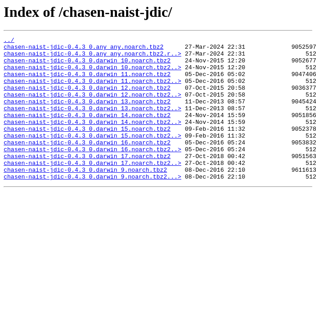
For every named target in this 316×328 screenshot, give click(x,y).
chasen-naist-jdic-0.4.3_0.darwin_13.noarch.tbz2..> (92, 123)
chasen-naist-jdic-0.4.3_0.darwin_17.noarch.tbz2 (87, 180)
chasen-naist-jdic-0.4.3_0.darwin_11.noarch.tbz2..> (92, 90)
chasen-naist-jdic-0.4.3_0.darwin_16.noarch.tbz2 (87, 164)
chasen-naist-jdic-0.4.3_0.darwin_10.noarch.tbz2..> (92, 74)
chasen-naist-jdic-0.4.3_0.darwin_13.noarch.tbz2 (87, 115)
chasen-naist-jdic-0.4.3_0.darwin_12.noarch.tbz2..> (92, 106)
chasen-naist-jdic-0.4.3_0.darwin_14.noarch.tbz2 (87, 131)
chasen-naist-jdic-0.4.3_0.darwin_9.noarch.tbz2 (85, 197)
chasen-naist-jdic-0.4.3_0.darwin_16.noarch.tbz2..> (92, 172)
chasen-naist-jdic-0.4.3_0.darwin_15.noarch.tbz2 (87, 148)
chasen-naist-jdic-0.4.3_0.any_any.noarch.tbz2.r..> (92, 57)
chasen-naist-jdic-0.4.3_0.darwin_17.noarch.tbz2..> (92, 188)
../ (9, 41)
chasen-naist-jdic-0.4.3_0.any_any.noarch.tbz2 (83, 49)
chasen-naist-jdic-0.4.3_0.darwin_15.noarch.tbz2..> (92, 156)
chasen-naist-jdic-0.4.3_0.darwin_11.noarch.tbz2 (87, 82)
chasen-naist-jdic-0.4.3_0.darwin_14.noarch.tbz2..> (92, 139)
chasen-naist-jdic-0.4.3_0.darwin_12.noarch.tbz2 (87, 98)
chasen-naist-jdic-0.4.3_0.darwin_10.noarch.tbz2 (87, 66)
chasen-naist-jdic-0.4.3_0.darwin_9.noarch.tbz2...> (92, 205)
